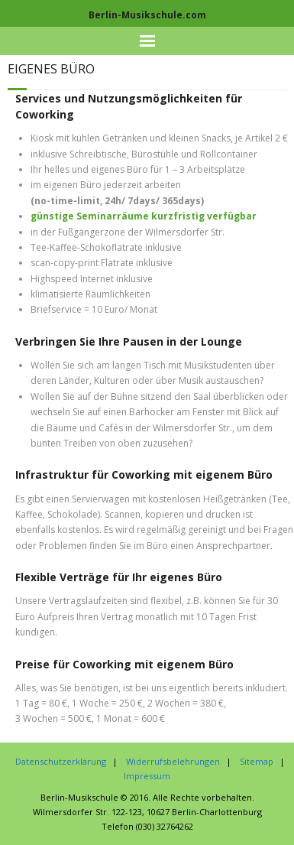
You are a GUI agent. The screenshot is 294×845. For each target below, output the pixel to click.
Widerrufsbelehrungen (173, 761)
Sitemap (256, 761)
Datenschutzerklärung (60, 761)
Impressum (147, 776)
